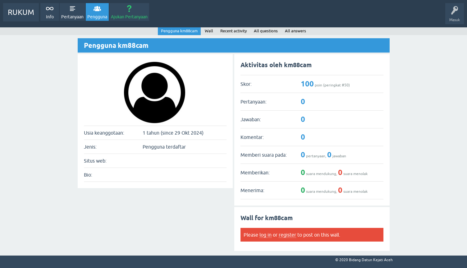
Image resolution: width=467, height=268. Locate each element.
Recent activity (233, 31)
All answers (295, 31)
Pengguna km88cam (179, 31)
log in (265, 235)
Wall (209, 31)
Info (50, 16)
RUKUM (21, 12)
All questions (266, 31)
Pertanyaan (72, 16)
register (287, 235)
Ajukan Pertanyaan (129, 16)
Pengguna (97, 16)
